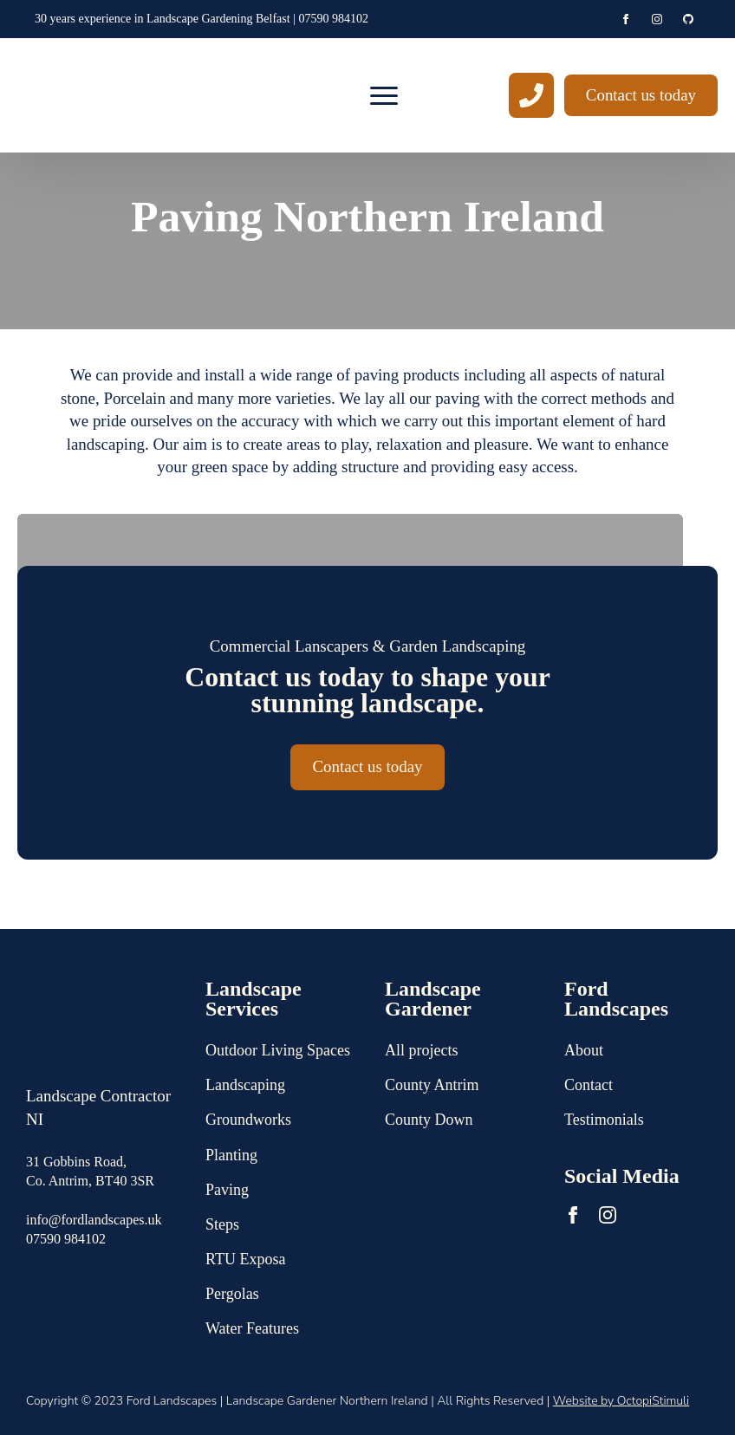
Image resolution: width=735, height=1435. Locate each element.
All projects (421, 1050)
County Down (429, 1119)
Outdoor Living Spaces (277, 1050)
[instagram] (657, 19)
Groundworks (248, 1119)
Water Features (252, 1328)
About (583, 1050)
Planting (231, 1155)
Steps (222, 1224)
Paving (227, 1189)
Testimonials (604, 1119)
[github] (688, 19)
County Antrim (432, 1085)
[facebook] (626, 19)
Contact (588, 1085)
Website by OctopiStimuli (621, 1401)
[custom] (531, 95)
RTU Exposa (245, 1259)
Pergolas (232, 1293)
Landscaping (245, 1085)
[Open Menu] (384, 95)
